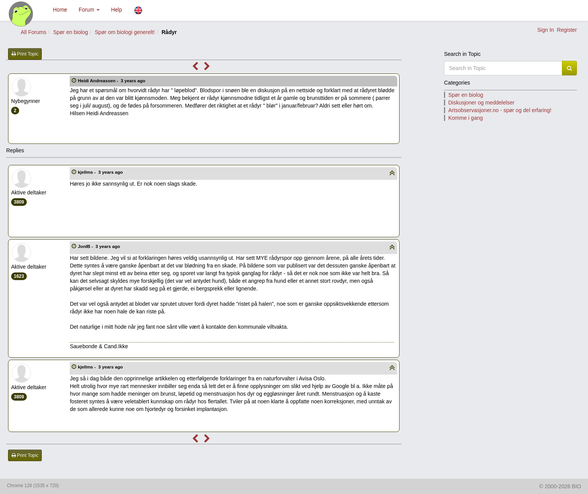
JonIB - (99, 246)
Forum (89, 10)
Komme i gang (465, 118)
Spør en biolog (70, 32)
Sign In (545, 30)
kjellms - (101, 172)
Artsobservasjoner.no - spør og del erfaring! (499, 110)
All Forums (33, 32)
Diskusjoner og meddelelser (481, 102)
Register (567, 30)
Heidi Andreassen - (112, 80)
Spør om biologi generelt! (125, 32)
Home (60, 10)
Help (116, 10)
